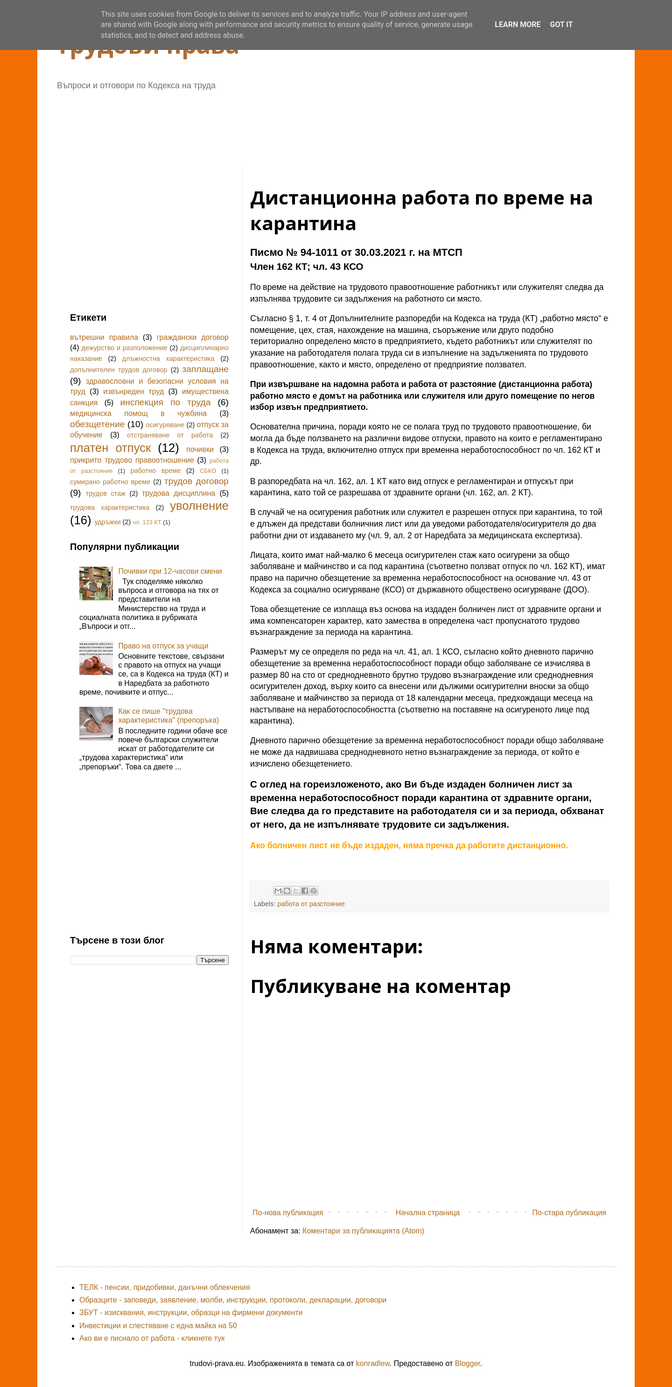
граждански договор (193, 337)
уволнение (199, 505)
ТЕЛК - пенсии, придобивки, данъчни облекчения (164, 1287)
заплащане (205, 369)
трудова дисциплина (178, 493)
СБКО (208, 470)
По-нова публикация (287, 1213)
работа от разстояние (310, 904)
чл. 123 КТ (147, 522)
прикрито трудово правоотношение (132, 460)
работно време (155, 470)
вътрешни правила (104, 337)
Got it (561, 24)
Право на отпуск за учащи (163, 646)
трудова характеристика (110, 507)
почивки (200, 449)
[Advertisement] (296, 124)
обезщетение (97, 424)
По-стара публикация (569, 1213)
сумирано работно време (110, 482)
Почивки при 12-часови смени (170, 571)
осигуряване (165, 425)
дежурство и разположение (125, 348)
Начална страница (428, 1213)
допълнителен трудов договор (118, 369)
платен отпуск (110, 447)
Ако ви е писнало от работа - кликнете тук (151, 1338)
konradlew (373, 1363)
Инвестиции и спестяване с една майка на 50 (158, 1326)
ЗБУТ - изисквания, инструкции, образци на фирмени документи (191, 1313)
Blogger (467, 1363)
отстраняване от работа (170, 435)
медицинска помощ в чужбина (138, 413)
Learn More (517, 24)
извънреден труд (133, 391)
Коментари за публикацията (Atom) (363, 1231)
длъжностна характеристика (168, 358)
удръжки (108, 522)
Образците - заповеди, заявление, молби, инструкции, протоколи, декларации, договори (232, 1300)
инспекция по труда (165, 402)
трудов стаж (106, 493)
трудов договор (196, 481)
